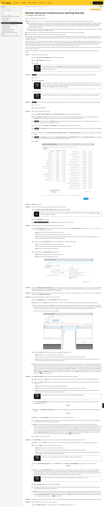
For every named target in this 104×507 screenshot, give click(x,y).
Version (2, 11)
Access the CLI (37, 77)
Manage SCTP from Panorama (8, 29)
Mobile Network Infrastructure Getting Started (45, 9)
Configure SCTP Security (79, 9)
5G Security (3, 34)
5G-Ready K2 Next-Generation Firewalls (9, 32)
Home (26, 9)
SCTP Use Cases (5, 19)
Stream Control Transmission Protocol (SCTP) (10, 16)
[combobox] (11, 9)
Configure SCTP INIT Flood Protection (9, 24)
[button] (103, 405)
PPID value (83, 307)
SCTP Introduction (5, 18)
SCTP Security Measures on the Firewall (10, 21)
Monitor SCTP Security (6, 26)
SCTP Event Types (5, 27)
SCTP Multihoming (90, 287)
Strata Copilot (97, 3)
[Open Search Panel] (91, 3)
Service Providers (32, 9)
